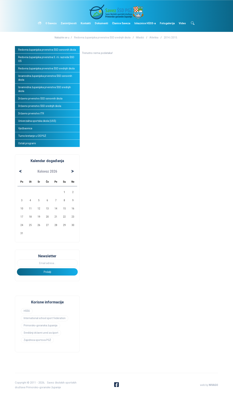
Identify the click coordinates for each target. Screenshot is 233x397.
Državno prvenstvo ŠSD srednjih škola (39, 106)
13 (47, 208)
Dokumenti (101, 23)
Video (182, 23)
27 (47, 225)
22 (64, 216)
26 (38, 225)
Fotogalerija (167, 23)
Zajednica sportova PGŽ (37, 340)
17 (21, 216)
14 (55, 208)
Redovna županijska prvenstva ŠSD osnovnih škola (47, 49)
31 (21, 233)
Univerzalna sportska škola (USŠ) (37, 120)
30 (73, 225)
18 (30, 216)
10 (21, 208)
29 (64, 225)
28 (55, 225)
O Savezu (51, 23)
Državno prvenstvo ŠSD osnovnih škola (40, 98)
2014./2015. (171, 37)
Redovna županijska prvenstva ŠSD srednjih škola (102, 37)
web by (209, 385)
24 (21, 225)
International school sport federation (45, 318)
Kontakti (86, 23)
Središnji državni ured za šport (41, 332)
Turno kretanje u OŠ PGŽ (32, 135)
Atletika (153, 37)
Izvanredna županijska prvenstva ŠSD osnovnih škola (45, 77)
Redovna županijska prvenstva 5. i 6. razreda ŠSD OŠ (46, 59)
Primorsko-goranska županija (40, 325)
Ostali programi (27, 143)
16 (73, 208)
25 (30, 225)
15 (64, 208)
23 (73, 216)
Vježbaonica (25, 128)
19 (38, 216)
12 (38, 208)
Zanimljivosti (69, 23)
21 (55, 216)
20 (47, 216)
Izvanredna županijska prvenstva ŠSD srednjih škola (44, 89)
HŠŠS (27, 310)
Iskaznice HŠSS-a (145, 23)
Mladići (140, 37)
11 (30, 208)
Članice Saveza (121, 23)
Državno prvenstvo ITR (31, 113)
